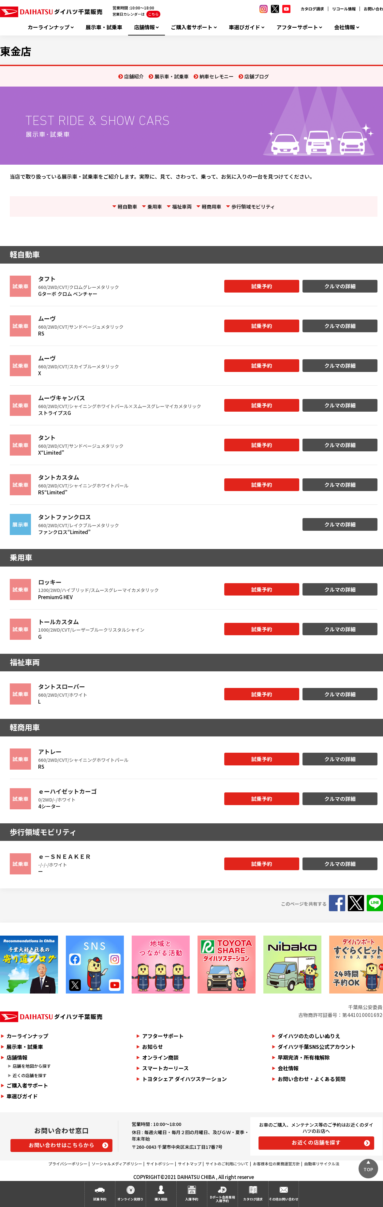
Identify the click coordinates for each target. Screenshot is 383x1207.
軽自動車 (127, 206)
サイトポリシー (160, 1163)
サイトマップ (189, 1163)
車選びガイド (244, 27)
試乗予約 (261, 286)
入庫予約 (191, 1199)
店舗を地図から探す (32, 1066)
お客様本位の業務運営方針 (276, 1163)
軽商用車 (211, 206)
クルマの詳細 (340, 286)
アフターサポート (297, 27)
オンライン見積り (130, 1199)
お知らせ (152, 1046)
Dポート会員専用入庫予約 (222, 1199)
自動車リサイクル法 (321, 1163)
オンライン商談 (160, 1057)
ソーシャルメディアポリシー (117, 1163)
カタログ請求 (312, 8)
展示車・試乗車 (104, 27)
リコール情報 (344, 8)
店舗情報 (144, 27)
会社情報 (344, 27)
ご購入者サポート (192, 27)
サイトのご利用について (227, 1163)
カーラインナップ (48, 27)
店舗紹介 (134, 76)
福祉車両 (182, 206)
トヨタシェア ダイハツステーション (184, 1079)
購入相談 (161, 1199)
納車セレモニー (216, 76)
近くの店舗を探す (30, 1075)
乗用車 (154, 206)
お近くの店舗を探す (316, 1142)
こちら (153, 14)
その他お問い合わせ (283, 1199)
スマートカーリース (165, 1068)
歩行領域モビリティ (253, 206)
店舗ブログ (256, 76)
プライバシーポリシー (67, 1163)
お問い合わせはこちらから (62, 1145)
